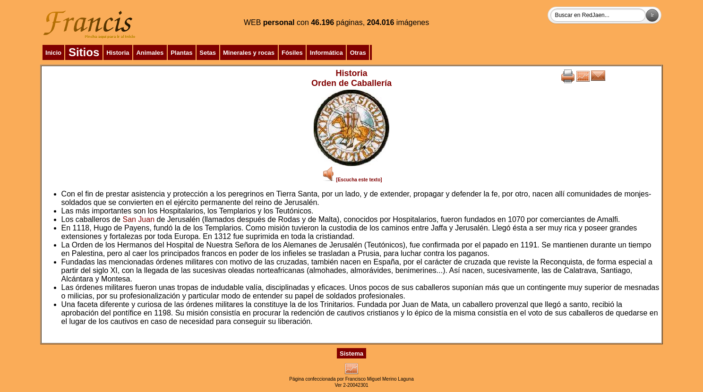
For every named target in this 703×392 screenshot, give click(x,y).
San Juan (138, 219)
